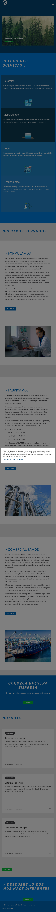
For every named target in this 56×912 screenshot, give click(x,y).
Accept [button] (12, 459)
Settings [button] (6, 459)
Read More (19, 459)
